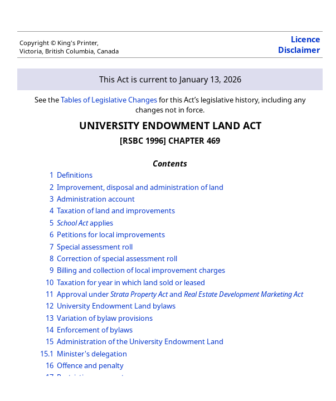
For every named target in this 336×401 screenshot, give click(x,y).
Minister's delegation (92, 354)
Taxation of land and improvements (116, 211)
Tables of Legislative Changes (109, 100)
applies (85, 223)
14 (49, 330)
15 (49, 341)
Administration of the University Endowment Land (140, 341)
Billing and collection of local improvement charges (141, 270)
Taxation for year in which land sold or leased (131, 282)
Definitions (74, 175)
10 (49, 282)
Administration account (96, 199)
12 (49, 306)
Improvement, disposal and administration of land (140, 187)
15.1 (46, 354)
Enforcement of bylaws (95, 330)
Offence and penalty (90, 365)
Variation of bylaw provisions (105, 318)
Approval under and (180, 294)
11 (49, 294)
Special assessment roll (95, 247)
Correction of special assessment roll (117, 258)
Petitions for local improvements (111, 234)
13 (49, 318)
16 (49, 365)
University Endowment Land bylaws (116, 306)
